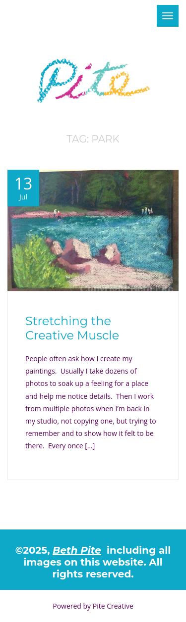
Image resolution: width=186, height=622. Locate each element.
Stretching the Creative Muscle (72, 328)
